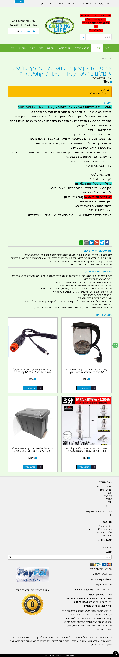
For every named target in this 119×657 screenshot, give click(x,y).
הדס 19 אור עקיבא (103, 584)
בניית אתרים (49, 655)
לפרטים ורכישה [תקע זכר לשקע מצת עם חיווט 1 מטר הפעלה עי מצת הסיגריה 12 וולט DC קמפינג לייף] (29, 388)
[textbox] (96, 23)
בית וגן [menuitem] (109, 504)
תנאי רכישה (107, 535)
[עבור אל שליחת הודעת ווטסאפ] (115, 345)
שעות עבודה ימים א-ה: (93, 589)
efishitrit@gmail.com (101, 578)
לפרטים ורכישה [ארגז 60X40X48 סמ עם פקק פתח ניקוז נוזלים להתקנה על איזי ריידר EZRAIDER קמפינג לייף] (29, 466)
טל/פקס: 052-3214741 (101, 568)
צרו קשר (108, 543)
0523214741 (99, 532)
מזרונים (83, 640)
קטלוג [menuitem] (97, 47)
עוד (12, 47)
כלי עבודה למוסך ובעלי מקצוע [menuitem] (99, 510)
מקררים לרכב (93, 640)
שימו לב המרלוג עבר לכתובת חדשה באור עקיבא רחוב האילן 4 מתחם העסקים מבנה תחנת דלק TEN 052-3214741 (95, 23)
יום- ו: (88, 600)
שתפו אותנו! (106, 547)
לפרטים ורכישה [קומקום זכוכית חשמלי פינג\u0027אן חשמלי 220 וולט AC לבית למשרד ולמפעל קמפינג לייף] (84, 388)
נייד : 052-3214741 (102, 573)
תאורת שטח (106, 640)
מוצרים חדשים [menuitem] (64, 47)
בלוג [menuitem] (41, 47)
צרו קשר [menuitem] (22, 47)
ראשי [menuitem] (107, 47)
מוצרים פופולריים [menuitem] (82, 47)
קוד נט (55, 655)
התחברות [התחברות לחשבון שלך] (19, 1)
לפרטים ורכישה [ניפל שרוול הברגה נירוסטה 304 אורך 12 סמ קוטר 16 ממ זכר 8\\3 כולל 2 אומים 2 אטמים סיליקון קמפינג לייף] (84, 466)
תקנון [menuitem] (32, 47)
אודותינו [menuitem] (50, 47)
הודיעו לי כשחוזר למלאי (99, 93)
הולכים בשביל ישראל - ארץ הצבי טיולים (32, 589)
